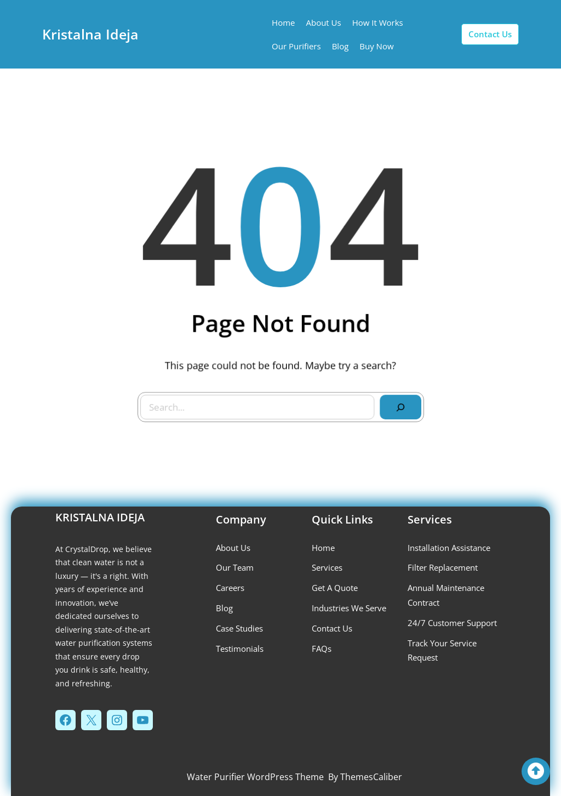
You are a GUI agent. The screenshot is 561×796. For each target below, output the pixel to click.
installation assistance (449, 547)
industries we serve (349, 607)
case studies (239, 628)
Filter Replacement (443, 567)
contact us (490, 34)
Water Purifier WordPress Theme (255, 777)
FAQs (321, 648)
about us (233, 547)
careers (230, 587)
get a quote (335, 587)
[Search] (397, 404)
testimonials (240, 648)
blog (224, 607)
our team (235, 567)
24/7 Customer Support (452, 622)
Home (323, 547)
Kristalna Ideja (90, 34)
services (327, 567)
